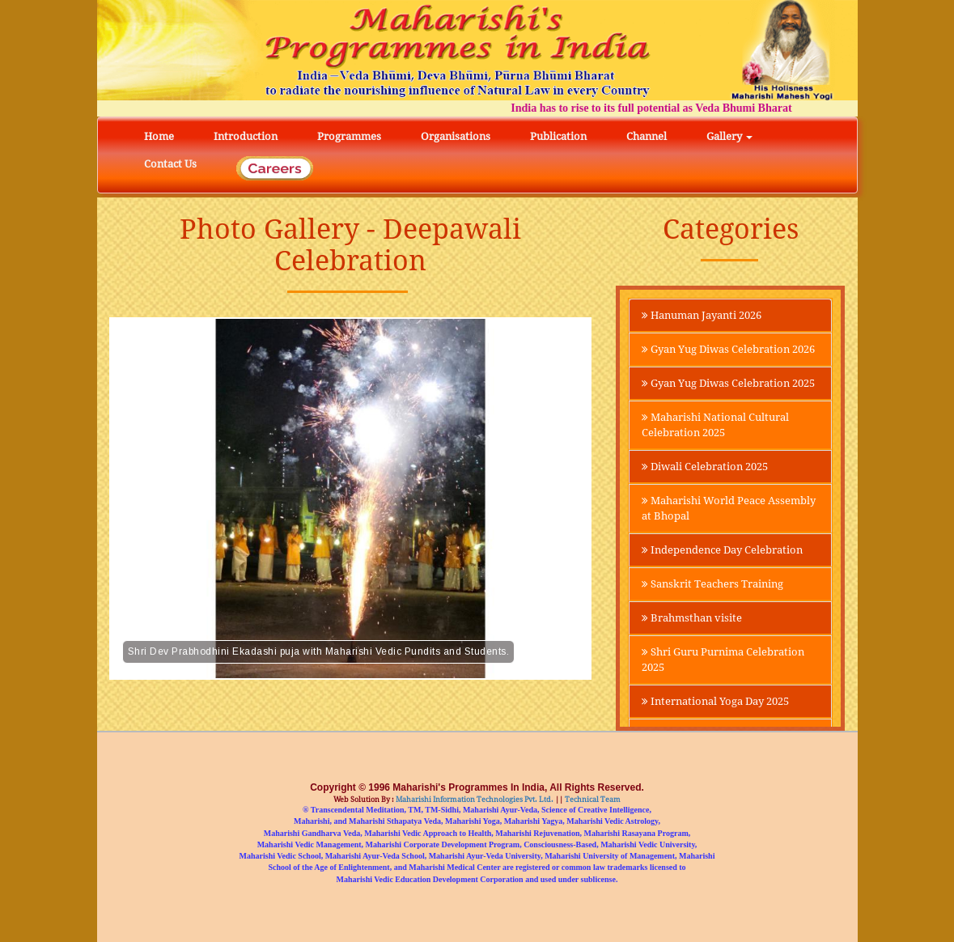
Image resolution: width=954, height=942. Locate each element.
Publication (558, 136)
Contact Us (170, 164)
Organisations (455, 136)
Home (159, 136)
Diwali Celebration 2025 (712, 503)
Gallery (729, 136)
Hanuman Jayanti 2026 (709, 315)
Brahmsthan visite (696, 674)
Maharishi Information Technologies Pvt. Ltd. (473, 800)
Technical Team (592, 800)
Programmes (349, 136)
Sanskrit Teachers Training (720, 640)
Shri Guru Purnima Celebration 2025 (699, 717)
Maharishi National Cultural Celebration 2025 (722, 460)
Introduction (246, 136)
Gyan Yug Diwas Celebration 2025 (724, 409)
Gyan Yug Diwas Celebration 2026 (724, 358)
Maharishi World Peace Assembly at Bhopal (710, 546)
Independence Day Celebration (698, 597)
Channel (646, 136)
